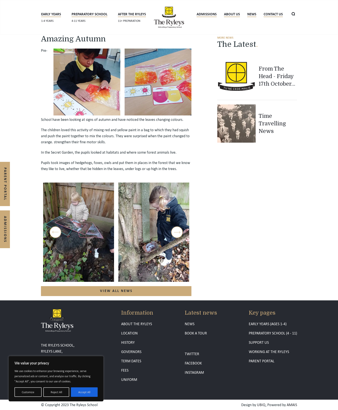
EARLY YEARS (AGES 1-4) (267, 324)
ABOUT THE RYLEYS (136, 324)
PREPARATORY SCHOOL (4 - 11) (273, 333)
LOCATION (129, 333)
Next (177, 232)
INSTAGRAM (194, 372)
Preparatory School (89, 16)
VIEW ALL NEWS (116, 290)
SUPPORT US (259, 342)
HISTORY (128, 342)
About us (232, 13)
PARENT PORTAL (261, 361)
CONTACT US (273, 13)
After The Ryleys (132, 16)
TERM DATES (131, 361)
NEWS (189, 324)
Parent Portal (5, 183)
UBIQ (261, 404)
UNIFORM (129, 379)
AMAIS (292, 404)
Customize (28, 392)
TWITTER (192, 354)
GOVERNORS (131, 351)
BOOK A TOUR (196, 333)
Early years (51, 16)
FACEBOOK (193, 363)
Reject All (56, 392)
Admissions (207, 13)
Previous (55, 232)
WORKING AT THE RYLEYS (269, 351)
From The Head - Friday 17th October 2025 (276, 77)
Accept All (84, 392)
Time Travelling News (272, 123)
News (251, 13)
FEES (124, 370)
